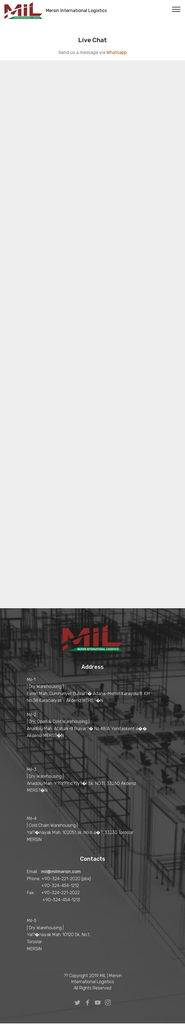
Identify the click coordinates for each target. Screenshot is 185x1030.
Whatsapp (116, 52)
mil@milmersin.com (61, 871)
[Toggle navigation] (176, 9)
